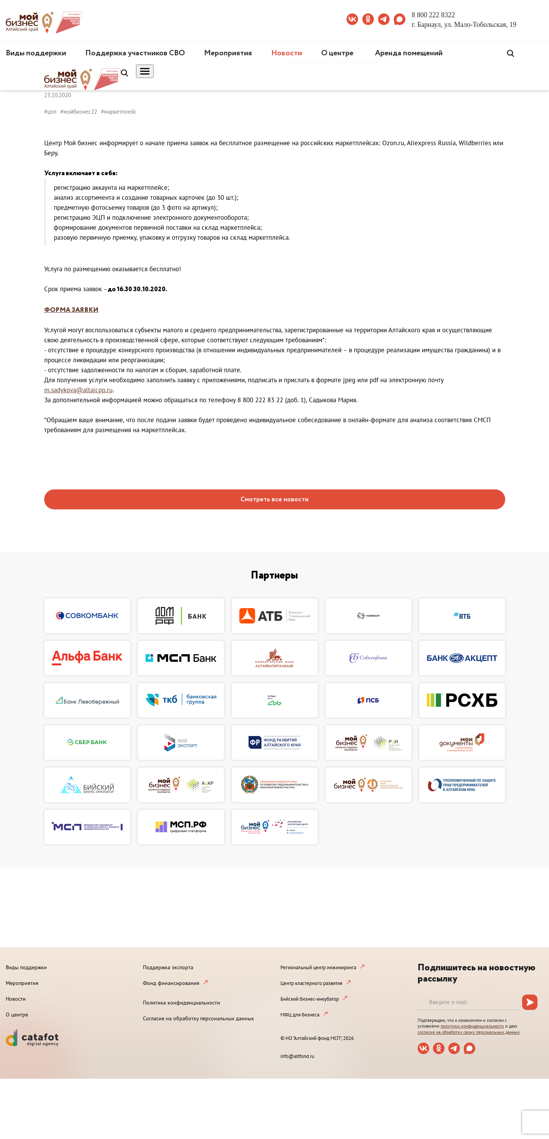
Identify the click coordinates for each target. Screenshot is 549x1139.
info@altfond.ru (297, 1056)
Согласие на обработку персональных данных (198, 1018)
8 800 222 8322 (433, 15)
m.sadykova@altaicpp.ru (78, 390)
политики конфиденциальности (472, 1026)
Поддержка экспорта (168, 967)
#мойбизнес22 (78, 111)
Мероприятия (228, 53)
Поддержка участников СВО (135, 53)
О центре (337, 53)
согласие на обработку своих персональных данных (469, 1032)
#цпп (50, 111)
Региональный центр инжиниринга (318, 967)
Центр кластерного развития (311, 983)
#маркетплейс (119, 111)
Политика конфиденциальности (181, 1002)
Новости (286, 53)
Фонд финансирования (171, 983)
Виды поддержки (36, 53)
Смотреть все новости (274, 499)
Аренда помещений (409, 53)
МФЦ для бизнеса (299, 1014)
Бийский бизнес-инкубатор (309, 999)
